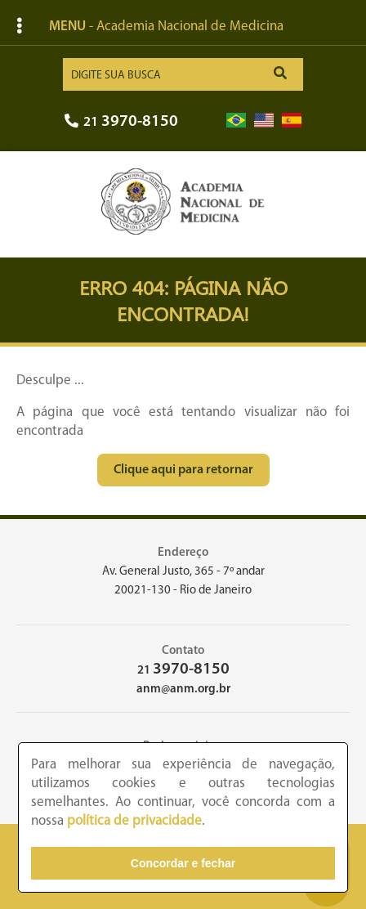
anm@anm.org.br (183, 689)
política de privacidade (134, 821)
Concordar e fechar (183, 863)
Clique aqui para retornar (183, 470)
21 (121, 122)
